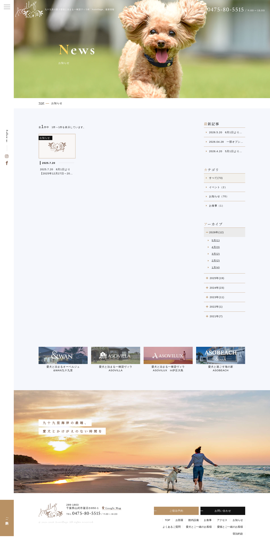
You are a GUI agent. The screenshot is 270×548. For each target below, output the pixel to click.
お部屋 (179, 520)
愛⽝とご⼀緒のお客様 (199, 526)
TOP (167, 520)
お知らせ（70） (219, 196)
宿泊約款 (238, 533)
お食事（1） (217, 205)
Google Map (113, 508)
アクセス (222, 520)
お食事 (208, 520)
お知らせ (238, 520)
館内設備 (193, 520)
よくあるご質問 (172, 526)
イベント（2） (218, 187)
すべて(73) (216, 177)
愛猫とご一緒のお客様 (230, 526)
